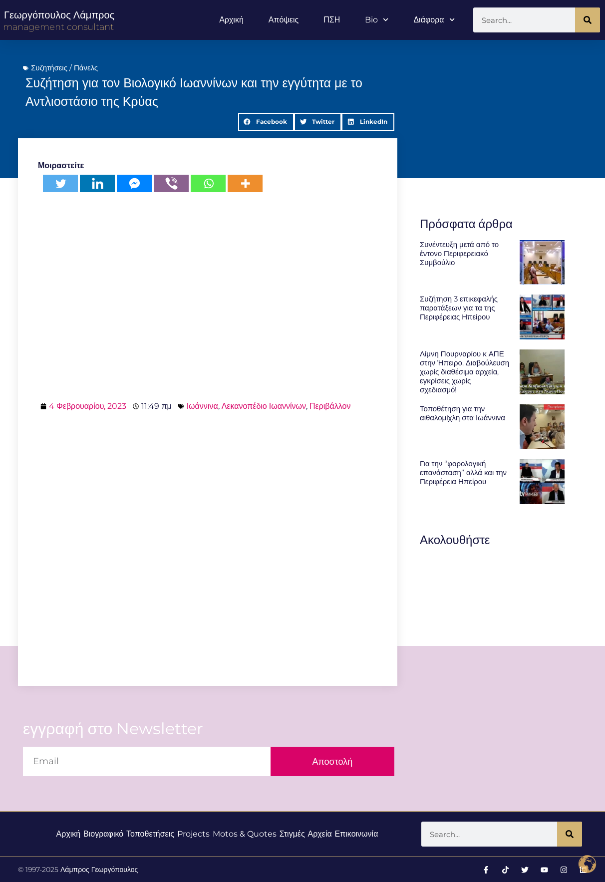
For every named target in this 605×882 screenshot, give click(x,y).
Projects (193, 834)
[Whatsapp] (208, 183)
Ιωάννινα (202, 406)
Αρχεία (320, 834)
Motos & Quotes (245, 834)
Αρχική (231, 19)
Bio (376, 19)
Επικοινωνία (356, 834)
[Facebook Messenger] (134, 183)
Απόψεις (284, 19)
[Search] (587, 19)
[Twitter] (60, 183)
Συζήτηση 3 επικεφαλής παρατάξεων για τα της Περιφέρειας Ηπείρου (459, 307)
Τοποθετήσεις (150, 834)
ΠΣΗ (331, 19)
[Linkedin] (97, 183)
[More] (245, 183)
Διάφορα (433, 19)
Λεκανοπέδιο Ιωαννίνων (264, 406)
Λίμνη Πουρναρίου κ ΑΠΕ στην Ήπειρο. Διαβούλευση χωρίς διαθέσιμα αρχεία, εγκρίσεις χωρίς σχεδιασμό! (464, 371)
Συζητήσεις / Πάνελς (64, 67)
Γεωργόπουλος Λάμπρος (59, 15)
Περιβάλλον (329, 406)
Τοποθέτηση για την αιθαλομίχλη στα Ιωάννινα (462, 413)
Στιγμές (292, 834)
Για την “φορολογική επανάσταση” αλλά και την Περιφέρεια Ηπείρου (463, 472)
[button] (266, 122)
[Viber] (171, 183)
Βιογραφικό (103, 834)
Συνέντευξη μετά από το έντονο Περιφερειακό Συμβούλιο (459, 253)
